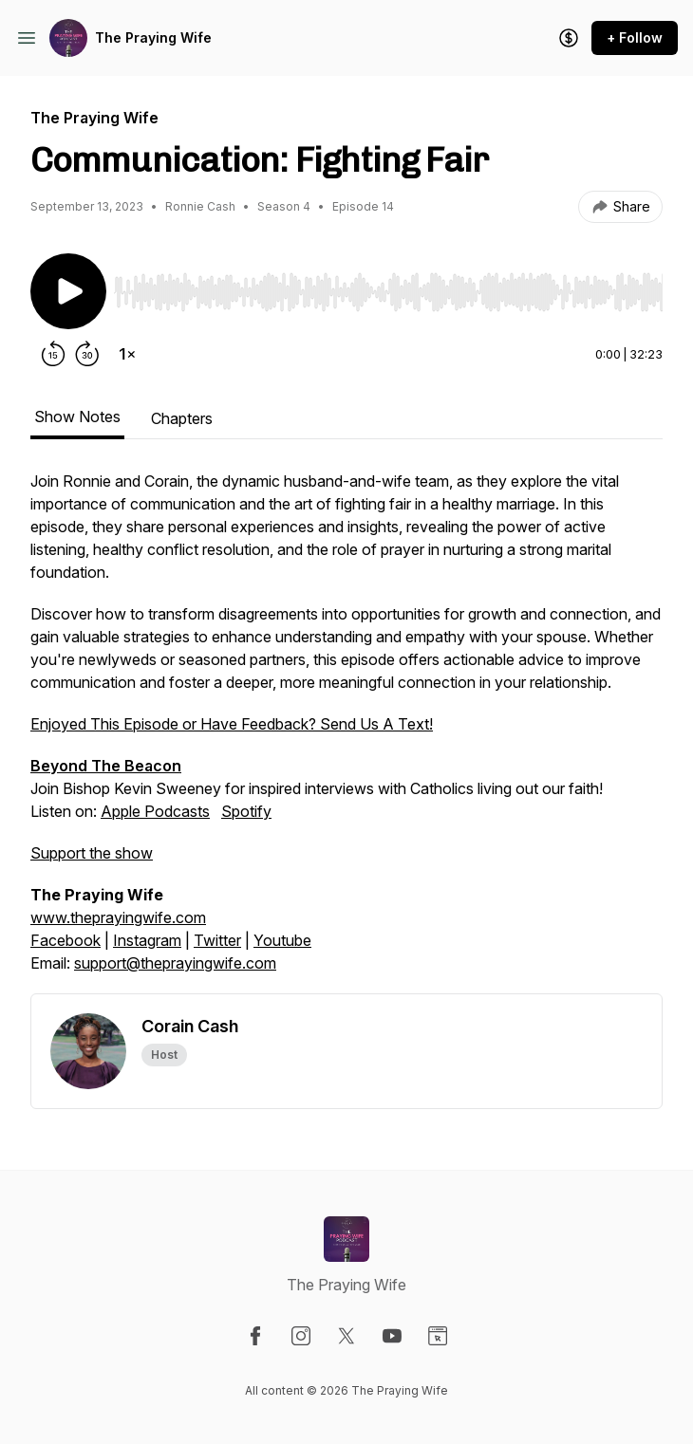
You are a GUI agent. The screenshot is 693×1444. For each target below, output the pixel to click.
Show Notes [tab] (77, 416)
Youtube (282, 940)
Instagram (147, 940)
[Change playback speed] (127, 354)
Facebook (65, 940)
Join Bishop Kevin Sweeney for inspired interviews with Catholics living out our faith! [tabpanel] (346, 731)
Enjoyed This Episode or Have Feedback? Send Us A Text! (231, 723)
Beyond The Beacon (105, 765)
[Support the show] (568, 38)
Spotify (246, 811)
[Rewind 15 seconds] (53, 354)
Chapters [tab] (182, 418)
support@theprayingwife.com (175, 962)
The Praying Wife (153, 37)
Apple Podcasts (155, 811)
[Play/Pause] (68, 291)
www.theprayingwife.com (118, 917)
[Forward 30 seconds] (87, 354)
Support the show (91, 852)
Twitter (217, 940)
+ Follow (635, 37)
